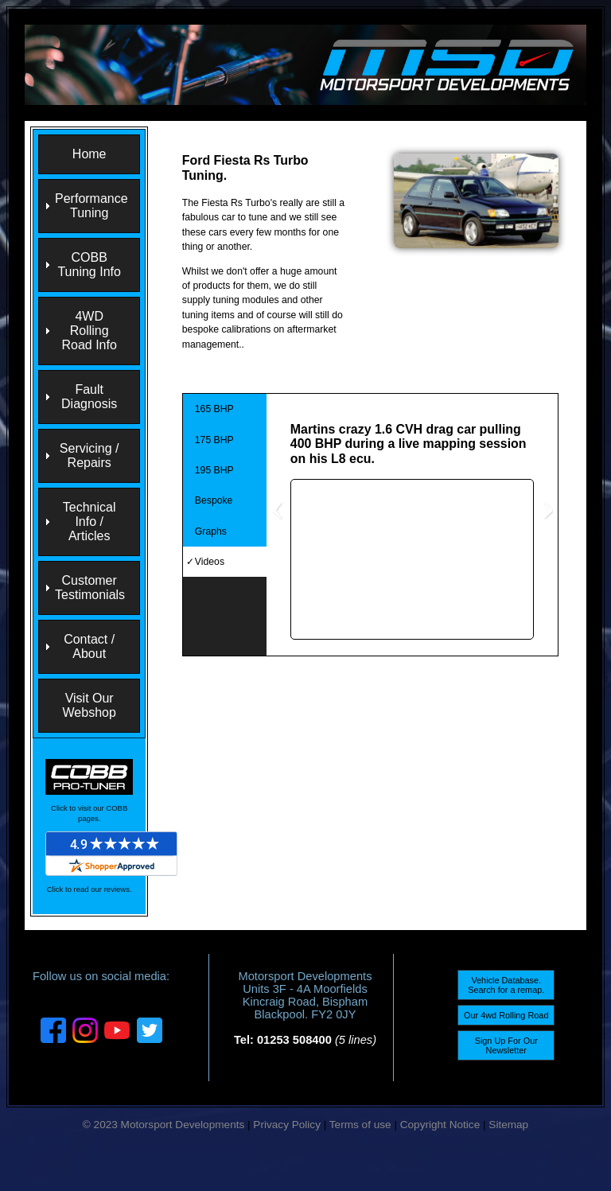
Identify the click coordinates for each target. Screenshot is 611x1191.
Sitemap (508, 1125)
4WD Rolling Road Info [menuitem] (88, 330)
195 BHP (214, 470)
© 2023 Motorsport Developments (163, 1125)
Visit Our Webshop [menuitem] (89, 705)
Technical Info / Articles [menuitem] (89, 521)
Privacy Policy (287, 1125)
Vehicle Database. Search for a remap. (506, 984)
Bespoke (214, 500)
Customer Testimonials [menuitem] (90, 587)
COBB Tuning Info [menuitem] (88, 264)
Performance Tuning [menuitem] (91, 206)
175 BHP (214, 440)
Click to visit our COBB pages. (89, 813)
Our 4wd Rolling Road (506, 1015)
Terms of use (360, 1125)
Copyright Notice (440, 1125)
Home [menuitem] (89, 154)
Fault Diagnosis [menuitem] (89, 397)
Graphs (211, 531)
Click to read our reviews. (89, 889)
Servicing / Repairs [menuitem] (89, 455)
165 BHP (214, 409)
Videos (209, 561)
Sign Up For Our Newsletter (506, 1045)
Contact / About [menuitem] (89, 646)
